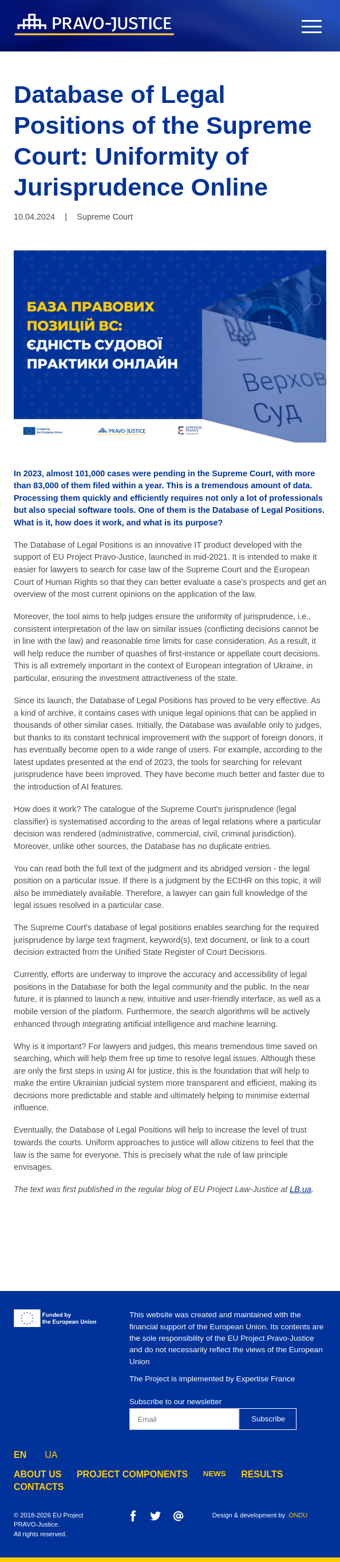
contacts (285, 1473)
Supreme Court (105, 216)
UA (51, 1452)
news (187, 1473)
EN (20, 1452)
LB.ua (300, 1189)
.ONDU (297, 1515)
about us (33, 1473)
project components (115, 1473)
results (231, 1473)
